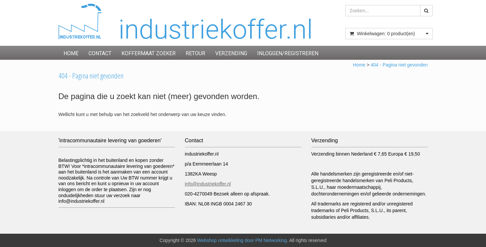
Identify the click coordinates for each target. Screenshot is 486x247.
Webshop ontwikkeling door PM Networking (242, 240)
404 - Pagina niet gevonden (399, 64)
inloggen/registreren (287, 53)
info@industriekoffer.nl (208, 183)
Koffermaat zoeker (148, 53)
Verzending (231, 53)
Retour (195, 53)
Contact (99, 53)
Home (71, 53)
